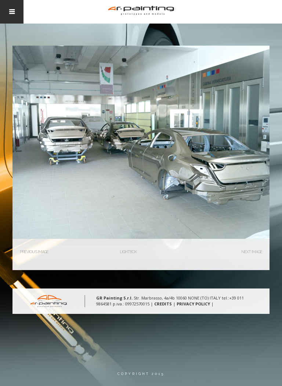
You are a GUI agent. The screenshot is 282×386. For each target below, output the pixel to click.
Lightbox (128, 251)
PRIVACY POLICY (193, 304)
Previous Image (34, 251)
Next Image (251, 251)
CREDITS (163, 304)
